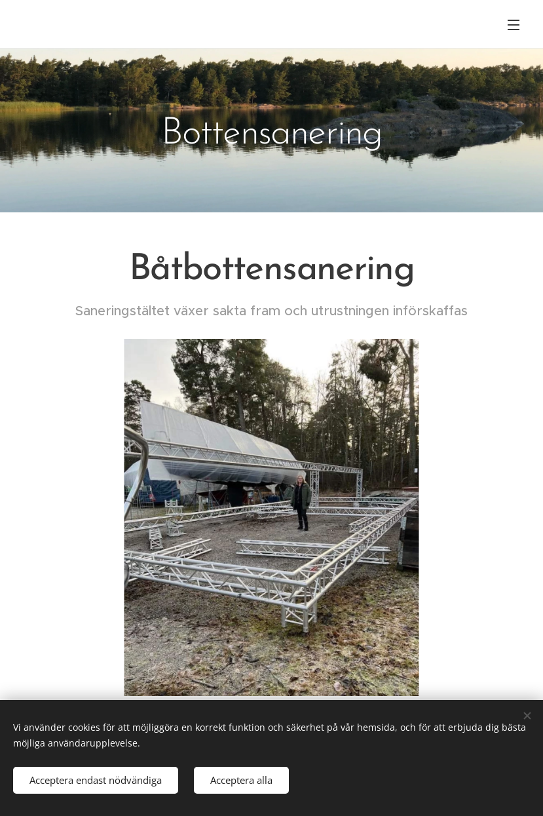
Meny (513, 25)
